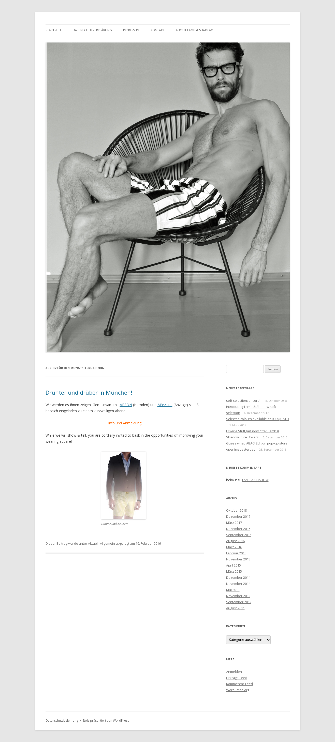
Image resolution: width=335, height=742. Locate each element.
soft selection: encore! (243, 400)
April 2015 (233, 565)
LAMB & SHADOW (255, 480)
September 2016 (238, 534)
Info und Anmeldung (124, 423)
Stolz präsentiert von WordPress (105, 720)
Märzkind (164, 404)
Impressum (131, 30)
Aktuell (93, 543)
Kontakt (158, 30)
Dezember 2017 (238, 516)
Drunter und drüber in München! (89, 392)
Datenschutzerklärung (92, 30)
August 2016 (235, 541)
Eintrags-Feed (236, 677)
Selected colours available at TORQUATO (257, 419)
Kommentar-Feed (239, 683)
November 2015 (238, 559)
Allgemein (107, 543)
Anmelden (234, 671)
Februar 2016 (236, 553)
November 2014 (238, 583)
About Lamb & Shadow (194, 30)
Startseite (54, 30)
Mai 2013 (233, 589)
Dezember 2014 (238, 577)
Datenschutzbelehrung (62, 720)
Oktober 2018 (236, 510)
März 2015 (234, 571)
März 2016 (234, 547)
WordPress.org (237, 690)
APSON (126, 404)
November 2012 (238, 595)
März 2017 (234, 522)
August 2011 (235, 608)
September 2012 (238, 602)
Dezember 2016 (238, 528)
